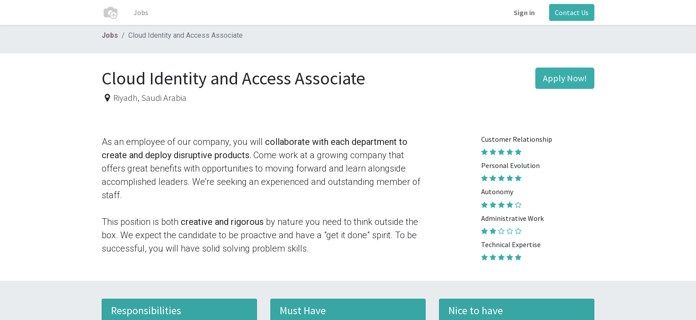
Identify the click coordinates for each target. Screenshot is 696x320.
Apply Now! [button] (565, 78)
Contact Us (572, 12)
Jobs (110, 35)
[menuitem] (141, 12)
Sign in (524, 12)
